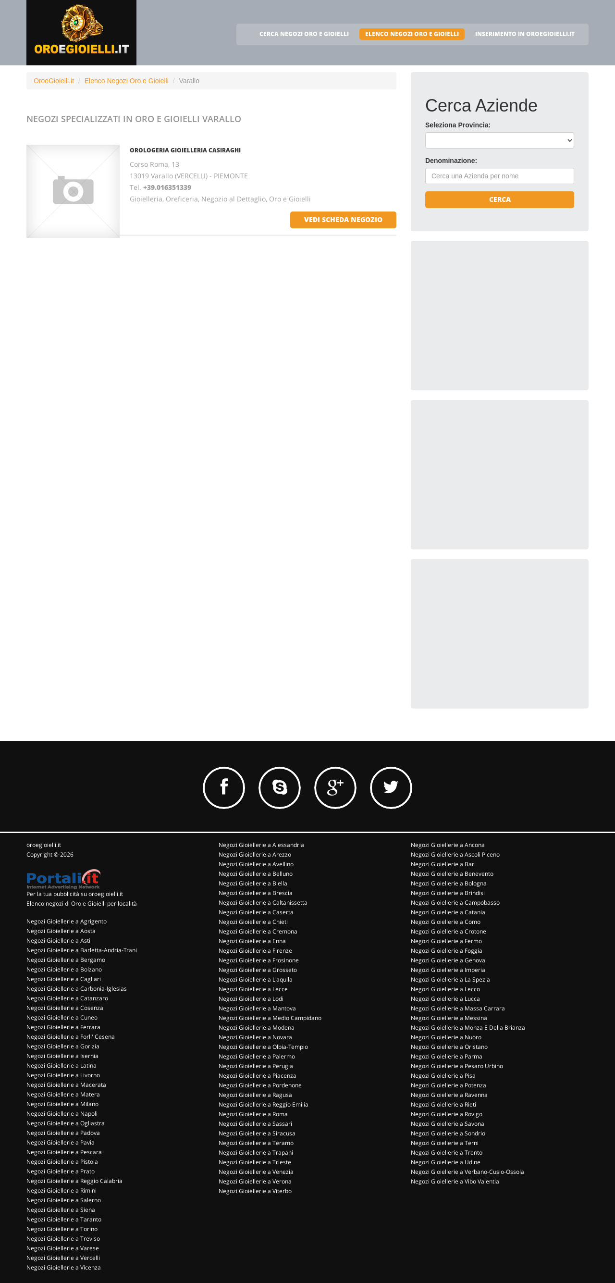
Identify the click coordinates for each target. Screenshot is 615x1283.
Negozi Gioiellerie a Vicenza (63, 1267)
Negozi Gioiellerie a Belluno (256, 874)
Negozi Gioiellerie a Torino (62, 1229)
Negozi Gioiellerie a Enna (252, 941)
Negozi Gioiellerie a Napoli (62, 1113)
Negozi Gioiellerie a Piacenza (257, 1075)
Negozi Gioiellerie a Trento (446, 1152)
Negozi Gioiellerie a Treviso (63, 1238)
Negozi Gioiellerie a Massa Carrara (458, 1008)
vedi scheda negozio (343, 219)
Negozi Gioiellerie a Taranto (63, 1219)
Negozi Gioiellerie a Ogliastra (65, 1123)
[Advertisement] (497, 315)
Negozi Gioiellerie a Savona (447, 1124)
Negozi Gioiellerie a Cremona (258, 931)
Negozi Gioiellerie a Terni (445, 1143)
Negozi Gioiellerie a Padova (63, 1133)
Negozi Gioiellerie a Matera (63, 1094)
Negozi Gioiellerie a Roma (253, 1114)
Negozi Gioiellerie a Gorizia (62, 1046)
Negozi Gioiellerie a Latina (61, 1065)
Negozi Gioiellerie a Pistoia (62, 1162)
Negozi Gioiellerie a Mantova (257, 1008)
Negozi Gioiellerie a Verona (255, 1181)
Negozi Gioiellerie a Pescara (64, 1152)
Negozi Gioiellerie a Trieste (255, 1162)
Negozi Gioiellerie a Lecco (445, 989)
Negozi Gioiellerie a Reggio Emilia (263, 1104)
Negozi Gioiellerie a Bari (443, 864)
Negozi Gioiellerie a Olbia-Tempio (263, 1047)
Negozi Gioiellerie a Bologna (449, 883)
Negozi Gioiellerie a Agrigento (66, 921)
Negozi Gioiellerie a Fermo (446, 941)
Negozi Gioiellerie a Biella (253, 883)
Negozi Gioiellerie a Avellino (256, 864)
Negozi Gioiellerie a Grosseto (258, 970)
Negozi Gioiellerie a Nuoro (446, 1037)
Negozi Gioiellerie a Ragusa (255, 1095)
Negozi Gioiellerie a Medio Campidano (270, 1018)
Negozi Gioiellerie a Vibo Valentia (455, 1181)
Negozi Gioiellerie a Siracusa (257, 1133)
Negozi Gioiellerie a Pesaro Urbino (457, 1066)
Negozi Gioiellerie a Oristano (449, 1047)
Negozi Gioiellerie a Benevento (452, 874)
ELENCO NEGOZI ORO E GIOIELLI (412, 34)
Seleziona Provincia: (458, 125)
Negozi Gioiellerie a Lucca (445, 999)
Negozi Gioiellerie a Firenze (255, 951)
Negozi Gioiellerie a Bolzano (64, 969)
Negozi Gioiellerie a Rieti (443, 1104)
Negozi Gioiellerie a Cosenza (64, 1008)
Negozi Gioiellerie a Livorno (63, 1075)
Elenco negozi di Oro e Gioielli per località (81, 903)
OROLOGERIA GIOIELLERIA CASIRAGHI (185, 150)
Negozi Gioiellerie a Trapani (256, 1152)
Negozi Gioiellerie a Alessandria (261, 845)
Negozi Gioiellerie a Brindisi (448, 893)
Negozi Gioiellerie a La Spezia (450, 979)
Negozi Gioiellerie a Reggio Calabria (74, 1181)
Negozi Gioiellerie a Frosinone (259, 960)
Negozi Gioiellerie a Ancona (448, 845)
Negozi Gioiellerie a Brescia (256, 893)
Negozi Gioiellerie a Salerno (63, 1200)
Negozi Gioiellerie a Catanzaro (67, 998)
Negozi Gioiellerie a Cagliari (63, 979)
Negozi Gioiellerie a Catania (448, 912)
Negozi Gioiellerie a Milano (62, 1104)
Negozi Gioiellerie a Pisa (443, 1075)
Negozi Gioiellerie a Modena (257, 1027)
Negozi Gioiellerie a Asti (58, 940)
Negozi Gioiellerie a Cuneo (62, 1017)
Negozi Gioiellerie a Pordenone (260, 1085)
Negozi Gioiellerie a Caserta (256, 912)
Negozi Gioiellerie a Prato (60, 1171)
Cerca (500, 199)
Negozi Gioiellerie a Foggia (446, 951)
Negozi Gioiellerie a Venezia (256, 1172)
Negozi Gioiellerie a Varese (62, 1248)
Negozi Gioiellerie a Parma (446, 1056)
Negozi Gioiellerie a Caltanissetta (263, 902)
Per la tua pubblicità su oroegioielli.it (74, 894)
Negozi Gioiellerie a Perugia (256, 1066)
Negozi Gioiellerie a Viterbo (255, 1191)
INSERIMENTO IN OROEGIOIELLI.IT (525, 34)
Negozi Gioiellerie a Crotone (448, 931)
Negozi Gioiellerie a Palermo (257, 1056)
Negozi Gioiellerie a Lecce (253, 989)
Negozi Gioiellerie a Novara (255, 1037)
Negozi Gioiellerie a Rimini (61, 1190)
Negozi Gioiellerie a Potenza (448, 1085)
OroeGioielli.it (54, 81)
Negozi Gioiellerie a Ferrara (63, 1027)
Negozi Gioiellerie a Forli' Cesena (70, 1037)
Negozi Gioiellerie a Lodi (251, 999)
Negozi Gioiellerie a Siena (60, 1210)
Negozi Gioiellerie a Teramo (256, 1143)
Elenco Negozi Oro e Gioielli (127, 81)
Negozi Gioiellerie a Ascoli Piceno (455, 854)
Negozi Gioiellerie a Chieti (253, 922)
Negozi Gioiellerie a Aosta (61, 931)
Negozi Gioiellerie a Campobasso (455, 902)
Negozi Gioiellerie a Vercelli (63, 1258)
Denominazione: (451, 160)
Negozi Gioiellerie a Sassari (255, 1124)
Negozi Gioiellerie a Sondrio (448, 1133)
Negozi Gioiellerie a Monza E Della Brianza (468, 1027)
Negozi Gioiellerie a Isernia (62, 1056)
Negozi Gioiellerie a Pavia (60, 1142)
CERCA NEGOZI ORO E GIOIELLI (304, 34)
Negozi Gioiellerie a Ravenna (449, 1095)
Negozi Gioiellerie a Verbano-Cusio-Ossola (467, 1172)
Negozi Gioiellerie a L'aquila (256, 979)
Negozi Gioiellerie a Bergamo (65, 960)
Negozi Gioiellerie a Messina (449, 1018)
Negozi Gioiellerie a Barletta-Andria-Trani (81, 950)
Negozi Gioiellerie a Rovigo (446, 1114)
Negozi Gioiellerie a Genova (448, 960)
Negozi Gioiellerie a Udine (445, 1162)
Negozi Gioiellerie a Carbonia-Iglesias (76, 988)
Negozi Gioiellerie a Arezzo (255, 854)
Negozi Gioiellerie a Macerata (66, 1085)
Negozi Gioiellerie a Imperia (448, 970)
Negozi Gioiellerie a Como (445, 922)
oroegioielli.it (43, 845)
